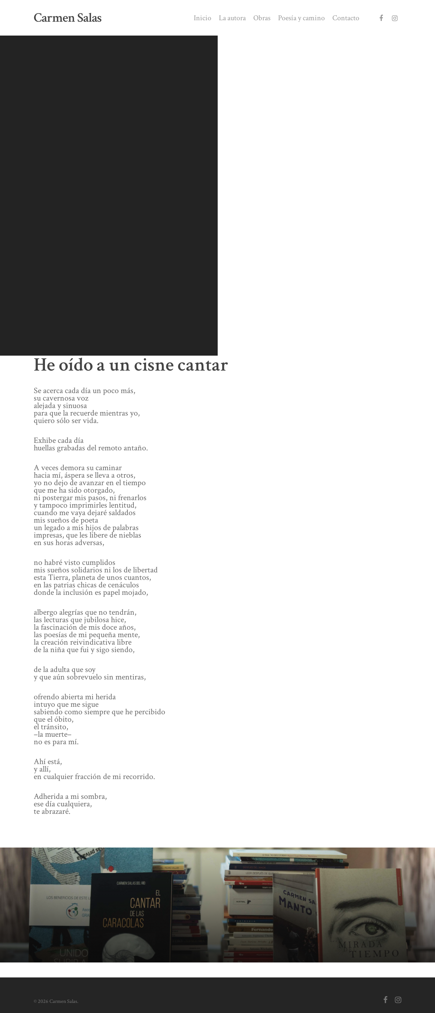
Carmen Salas (68, 17)
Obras (262, 18)
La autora (232, 18)
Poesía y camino (301, 18)
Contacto (345, 18)
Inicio (202, 18)
